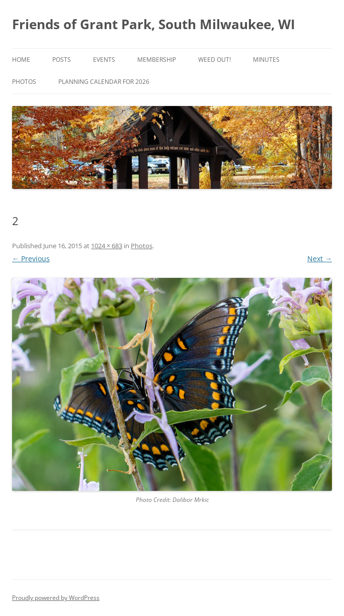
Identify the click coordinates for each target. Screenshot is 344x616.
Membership (156, 59)
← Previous (31, 258)
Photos (24, 81)
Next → (319, 258)
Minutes (266, 59)
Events (104, 59)
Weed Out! (214, 59)
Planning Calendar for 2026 (103, 81)
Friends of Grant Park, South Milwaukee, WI (153, 24)
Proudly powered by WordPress (56, 597)
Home (21, 59)
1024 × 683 (106, 245)
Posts (61, 59)
